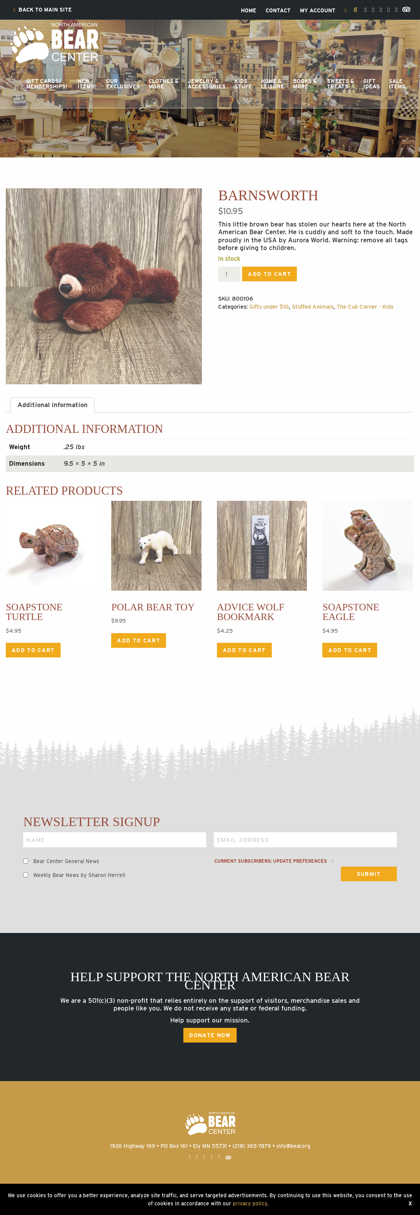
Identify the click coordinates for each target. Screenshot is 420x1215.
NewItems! (87, 84)
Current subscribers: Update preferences (273, 861)
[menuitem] (43, 10)
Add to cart (269, 274)
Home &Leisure (272, 84)
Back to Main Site (43, 10)
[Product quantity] (229, 274)
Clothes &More (164, 84)
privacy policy (250, 1203)
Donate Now (209, 1035)
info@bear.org (293, 1146)
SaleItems (397, 84)
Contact (278, 11)
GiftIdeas (371, 84)
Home (248, 11)
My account (317, 11)
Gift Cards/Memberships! (47, 84)
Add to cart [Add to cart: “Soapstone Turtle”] (33, 650)
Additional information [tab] (52, 405)
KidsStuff (243, 84)
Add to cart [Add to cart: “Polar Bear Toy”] (138, 640)
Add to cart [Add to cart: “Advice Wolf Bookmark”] (244, 650)
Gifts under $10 (269, 306)
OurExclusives (123, 84)
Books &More (305, 84)
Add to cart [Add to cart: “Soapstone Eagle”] (349, 650)
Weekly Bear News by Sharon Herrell (79, 875)
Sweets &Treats (340, 84)
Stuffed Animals (313, 306)
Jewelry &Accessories (206, 84)
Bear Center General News (66, 861)
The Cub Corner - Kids (365, 306)
